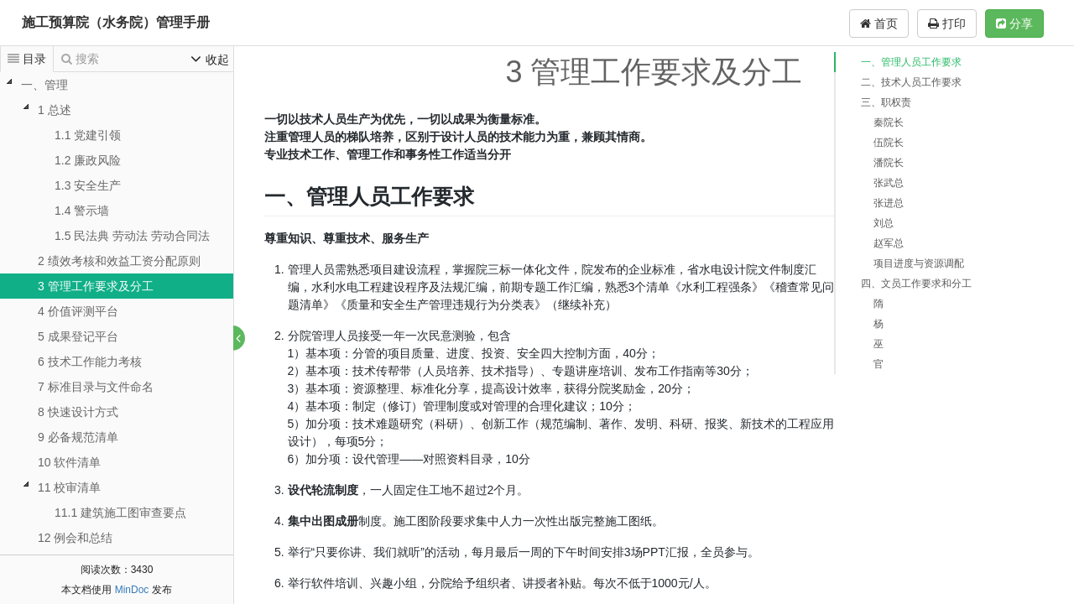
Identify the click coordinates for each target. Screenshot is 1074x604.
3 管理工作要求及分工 (96, 286)
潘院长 (888, 163)
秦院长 (888, 122)
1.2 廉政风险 (88, 160)
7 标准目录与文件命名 (96, 386)
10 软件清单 (69, 462)
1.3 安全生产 (88, 185)
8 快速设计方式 (78, 412)
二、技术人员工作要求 (911, 82)
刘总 (883, 223)
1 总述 (54, 110)
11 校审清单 (69, 487)
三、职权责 (886, 102)
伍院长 (888, 142)
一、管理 (44, 84)
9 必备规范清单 (78, 437)
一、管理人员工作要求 (911, 62)
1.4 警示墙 (82, 210)
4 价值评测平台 (78, 311)
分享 (1014, 23)
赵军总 (888, 243)
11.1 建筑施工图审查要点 (120, 512)
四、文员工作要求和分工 (916, 283)
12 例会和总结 (75, 537)
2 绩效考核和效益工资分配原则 (119, 261)
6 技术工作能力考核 (90, 361)
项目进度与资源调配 (918, 263)
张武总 (888, 183)
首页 (879, 23)
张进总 (888, 203)
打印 (947, 23)
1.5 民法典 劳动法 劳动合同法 (132, 235)
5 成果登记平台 (78, 336)
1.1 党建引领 (88, 135)
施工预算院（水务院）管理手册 (116, 22)
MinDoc (132, 590)
